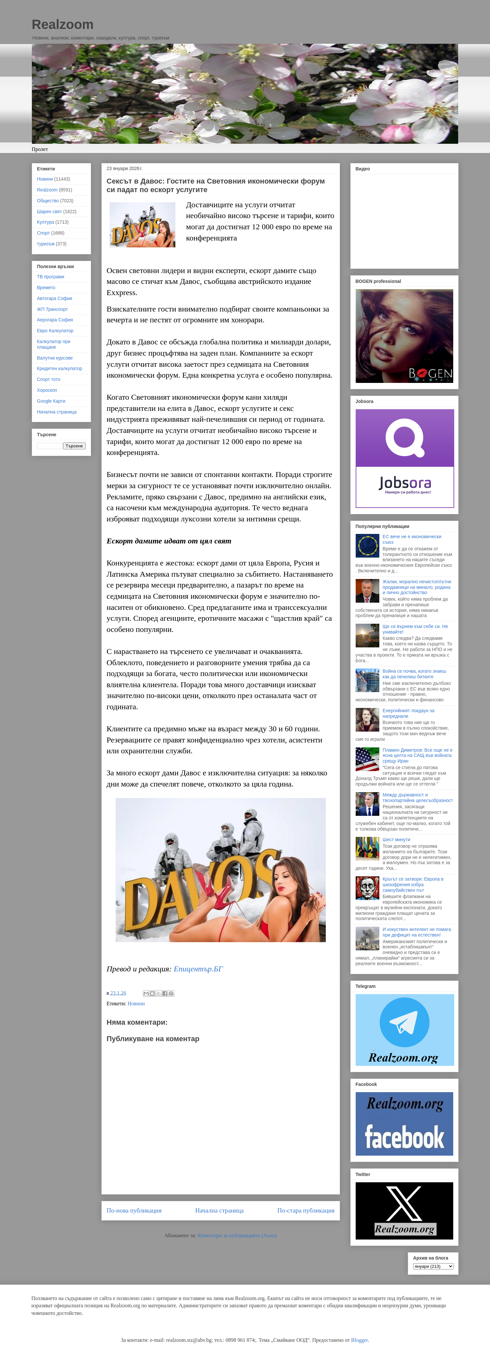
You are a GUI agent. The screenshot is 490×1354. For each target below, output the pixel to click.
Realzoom (63, 24)
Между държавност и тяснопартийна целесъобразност (418, 797)
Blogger (359, 1340)
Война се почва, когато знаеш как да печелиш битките (414, 673)
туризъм (46, 243)
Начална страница (219, 1210)
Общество (48, 200)
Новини (136, 1003)
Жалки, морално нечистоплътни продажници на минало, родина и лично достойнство (417, 587)
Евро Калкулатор (55, 330)
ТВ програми (50, 276)
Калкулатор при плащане (54, 344)
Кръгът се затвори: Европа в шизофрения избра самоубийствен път (413, 884)
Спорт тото (48, 379)
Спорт (43, 233)
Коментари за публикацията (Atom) (237, 1235)
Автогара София (54, 298)
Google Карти (51, 401)
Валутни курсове (55, 358)
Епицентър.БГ (198, 969)
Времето (46, 287)
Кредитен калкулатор (59, 368)
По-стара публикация (305, 1210)
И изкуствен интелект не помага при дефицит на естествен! (417, 932)
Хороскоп (47, 390)
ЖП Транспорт (52, 309)
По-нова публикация (134, 1210)
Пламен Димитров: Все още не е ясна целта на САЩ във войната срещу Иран (418, 755)
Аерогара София (55, 319)
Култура (45, 222)
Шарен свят (49, 211)
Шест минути (396, 839)
